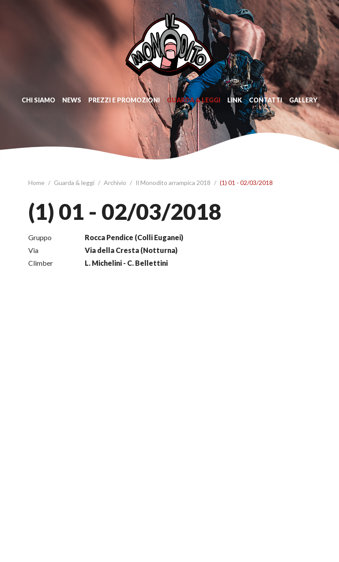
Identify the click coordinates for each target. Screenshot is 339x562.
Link (234, 100)
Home (37, 182)
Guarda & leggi (193, 100)
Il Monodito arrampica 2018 (174, 182)
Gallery (303, 100)
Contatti (265, 100)
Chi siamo (38, 100)
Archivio (116, 182)
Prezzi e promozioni (124, 100)
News (71, 100)
